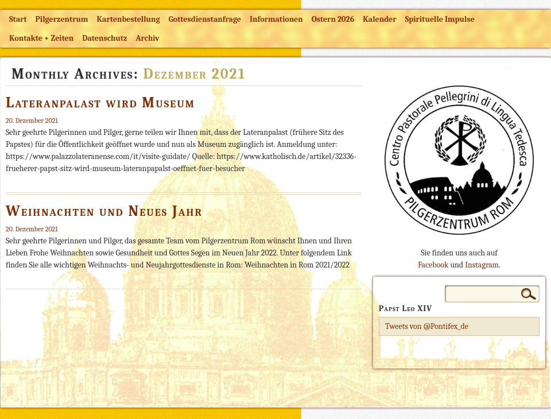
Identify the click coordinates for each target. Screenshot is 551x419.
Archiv (147, 38)
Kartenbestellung (128, 19)
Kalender (379, 19)
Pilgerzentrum (62, 19)
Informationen (276, 19)
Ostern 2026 (333, 19)
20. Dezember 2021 (32, 121)
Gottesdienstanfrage (205, 19)
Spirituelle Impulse (440, 19)
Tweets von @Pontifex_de (426, 326)
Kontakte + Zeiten (41, 38)
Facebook (433, 265)
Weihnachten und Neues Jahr (104, 211)
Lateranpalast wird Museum (100, 102)
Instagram (482, 265)
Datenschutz (104, 38)
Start (18, 19)
